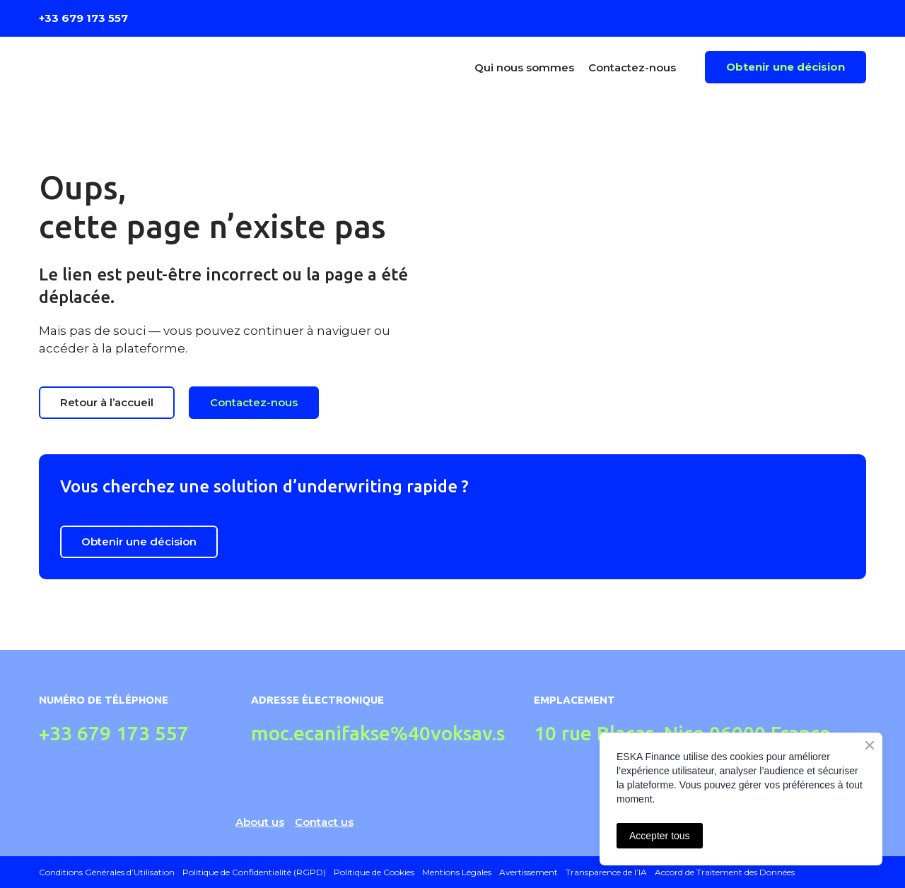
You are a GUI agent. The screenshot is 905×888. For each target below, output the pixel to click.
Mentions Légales (456, 872)
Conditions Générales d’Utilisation (107, 872)
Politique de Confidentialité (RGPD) (254, 872)
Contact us (324, 822)
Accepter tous (659, 835)
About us (259, 822)
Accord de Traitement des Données (725, 872)
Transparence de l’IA (606, 872)
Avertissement (528, 872)
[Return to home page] (140, 67)
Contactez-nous (632, 67)
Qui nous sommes (524, 67)
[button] (785, 67)
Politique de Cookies (374, 872)
